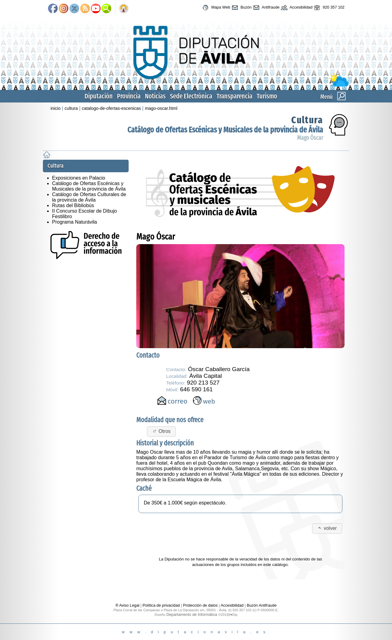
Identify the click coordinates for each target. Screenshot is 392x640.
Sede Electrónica (191, 96)
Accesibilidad (296, 7)
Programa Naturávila (74, 222)
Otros (161, 431)
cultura (71, 108)
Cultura (307, 120)
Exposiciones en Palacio (78, 177)
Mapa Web (215, 7)
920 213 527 (203, 382)
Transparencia (234, 96)
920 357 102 (328, 7)
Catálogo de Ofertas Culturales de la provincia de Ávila (89, 197)
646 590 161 (196, 389)
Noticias (155, 96)
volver (327, 528)
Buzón (241, 7)
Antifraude (266, 7)
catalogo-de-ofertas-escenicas (111, 108)
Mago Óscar (310, 137)
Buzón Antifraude (262, 605)
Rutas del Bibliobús (73, 205)
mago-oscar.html (161, 108)
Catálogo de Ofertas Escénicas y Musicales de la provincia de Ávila (225, 130)
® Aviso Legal (128, 605)
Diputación (99, 96)
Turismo (267, 96)
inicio (56, 108)
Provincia (129, 96)
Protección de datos (200, 605)
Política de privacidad (161, 605)
